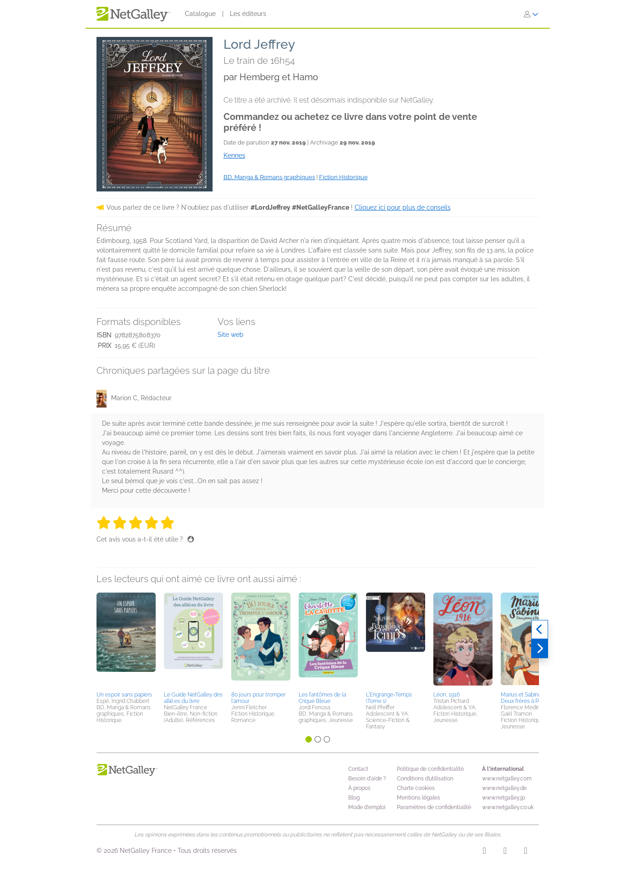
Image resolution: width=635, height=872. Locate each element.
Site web (231, 334)
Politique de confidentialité (430, 769)
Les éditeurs (248, 13)
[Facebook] (505, 852)
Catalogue (200, 13)
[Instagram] (484, 852)
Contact (358, 769)
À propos (359, 788)
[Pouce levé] (191, 539)
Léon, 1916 (446, 694)
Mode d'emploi (367, 807)
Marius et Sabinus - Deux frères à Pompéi (527, 697)
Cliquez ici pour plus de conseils (403, 207)
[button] (126, 640)
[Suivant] (539, 648)
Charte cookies (416, 788)
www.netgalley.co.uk (507, 807)
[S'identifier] (531, 14)
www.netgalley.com (507, 778)
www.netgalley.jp (503, 798)
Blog (354, 798)
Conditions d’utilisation (425, 778)
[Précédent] (539, 629)
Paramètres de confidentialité (434, 807)
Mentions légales (418, 798)
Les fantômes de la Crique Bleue (322, 697)
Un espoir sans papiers (124, 694)
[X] (525, 852)
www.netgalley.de (504, 788)
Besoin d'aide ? (367, 778)
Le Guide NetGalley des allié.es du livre (193, 697)
